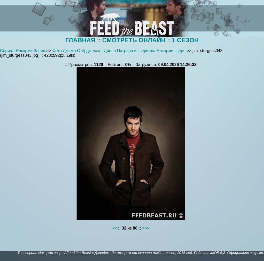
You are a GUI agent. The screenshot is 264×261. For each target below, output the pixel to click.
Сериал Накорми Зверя (22, 50)
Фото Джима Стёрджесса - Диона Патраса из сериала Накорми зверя (119, 50)
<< (114, 228)
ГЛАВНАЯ (80, 40)
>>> (145, 228)
